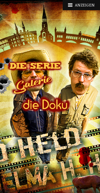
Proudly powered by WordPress (33, 146)
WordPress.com (45, 151)
